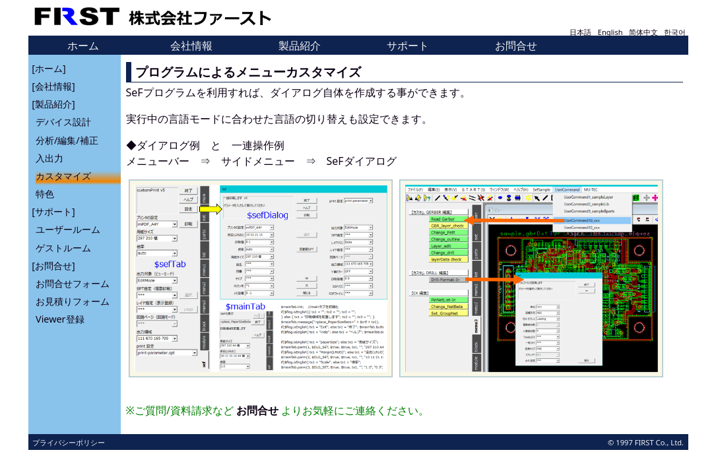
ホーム (83, 45)
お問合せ (516, 45)
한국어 (675, 32)
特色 (45, 193)
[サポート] (53, 211)
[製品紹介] (53, 104)
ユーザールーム (68, 229)
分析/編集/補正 (67, 139)
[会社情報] (53, 86)
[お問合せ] (53, 265)
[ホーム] (48, 67)
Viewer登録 (60, 319)
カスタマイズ (63, 176)
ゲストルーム (63, 247)
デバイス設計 (63, 121)
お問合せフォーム (73, 283)
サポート (408, 45)
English (610, 32)
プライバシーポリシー (68, 442)
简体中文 (643, 32)
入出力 (49, 157)
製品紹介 (299, 45)
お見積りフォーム (73, 301)
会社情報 (191, 45)
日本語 (580, 32)
